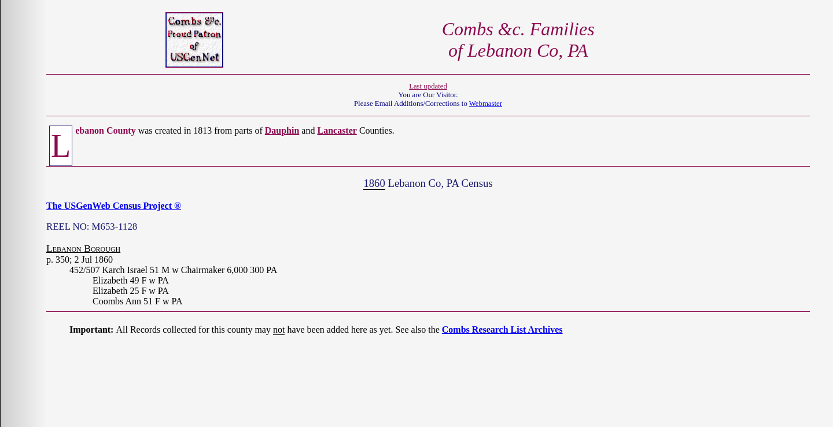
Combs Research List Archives (502, 329)
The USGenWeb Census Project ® (113, 206)
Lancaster (336, 130)
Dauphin (282, 130)
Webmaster (485, 104)
